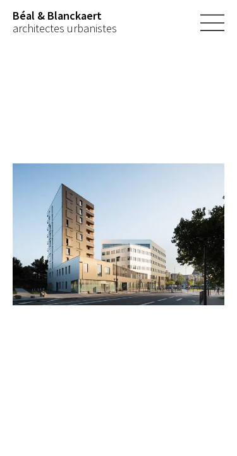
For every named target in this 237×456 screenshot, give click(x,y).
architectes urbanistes (65, 22)
